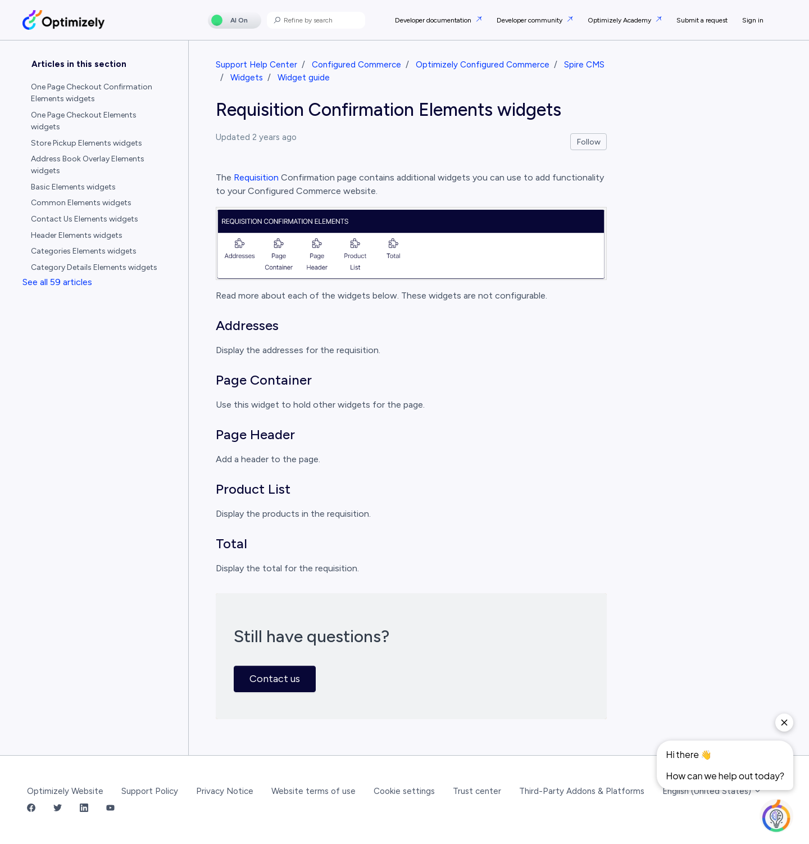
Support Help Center (256, 65)
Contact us (274, 679)
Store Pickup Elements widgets (86, 143)
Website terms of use (313, 791)
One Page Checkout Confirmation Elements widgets (91, 92)
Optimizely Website (65, 791)
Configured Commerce (356, 65)
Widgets (246, 78)
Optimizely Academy (620, 20)
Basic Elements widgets (73, 187)
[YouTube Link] (110, 809)
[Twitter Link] (57, 809)
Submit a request (702, 20)
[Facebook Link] (31, 809)
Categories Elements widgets (84, 251)
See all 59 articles (57, 282)
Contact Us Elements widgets (84, 219)
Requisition (256, 177)
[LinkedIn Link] (84, 809)
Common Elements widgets (81, 202)
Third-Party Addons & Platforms (581, 791)
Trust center (477, 791)
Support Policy (149, 791)
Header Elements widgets (76, 235)
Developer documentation (434, 20)
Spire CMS (584, 65)
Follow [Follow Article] (589, 142)
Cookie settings (404, 791)
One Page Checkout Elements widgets (84, 121)
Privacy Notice (224, 791)
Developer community (530, 20)
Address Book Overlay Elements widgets (87, 164)
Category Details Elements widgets (94, 267)
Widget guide (304, 78)
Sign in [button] (752, 20)
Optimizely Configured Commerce (482, 65)
